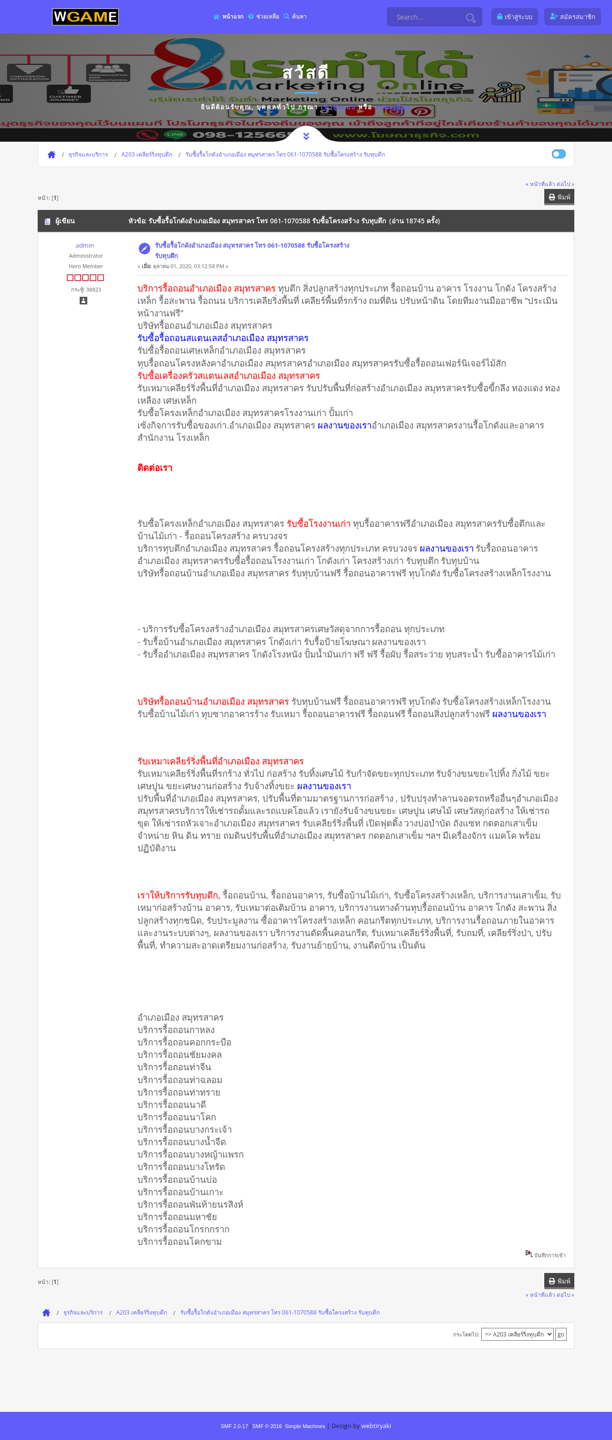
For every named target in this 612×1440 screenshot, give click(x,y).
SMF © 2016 (267, 1426)
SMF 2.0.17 (234, 1426)
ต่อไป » (565, 184)
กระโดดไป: (466, 1334)
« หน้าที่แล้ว (540, 184)
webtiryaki (376, 1425)
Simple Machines (305, 1426)
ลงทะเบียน (393, 107)
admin (84, 245)
